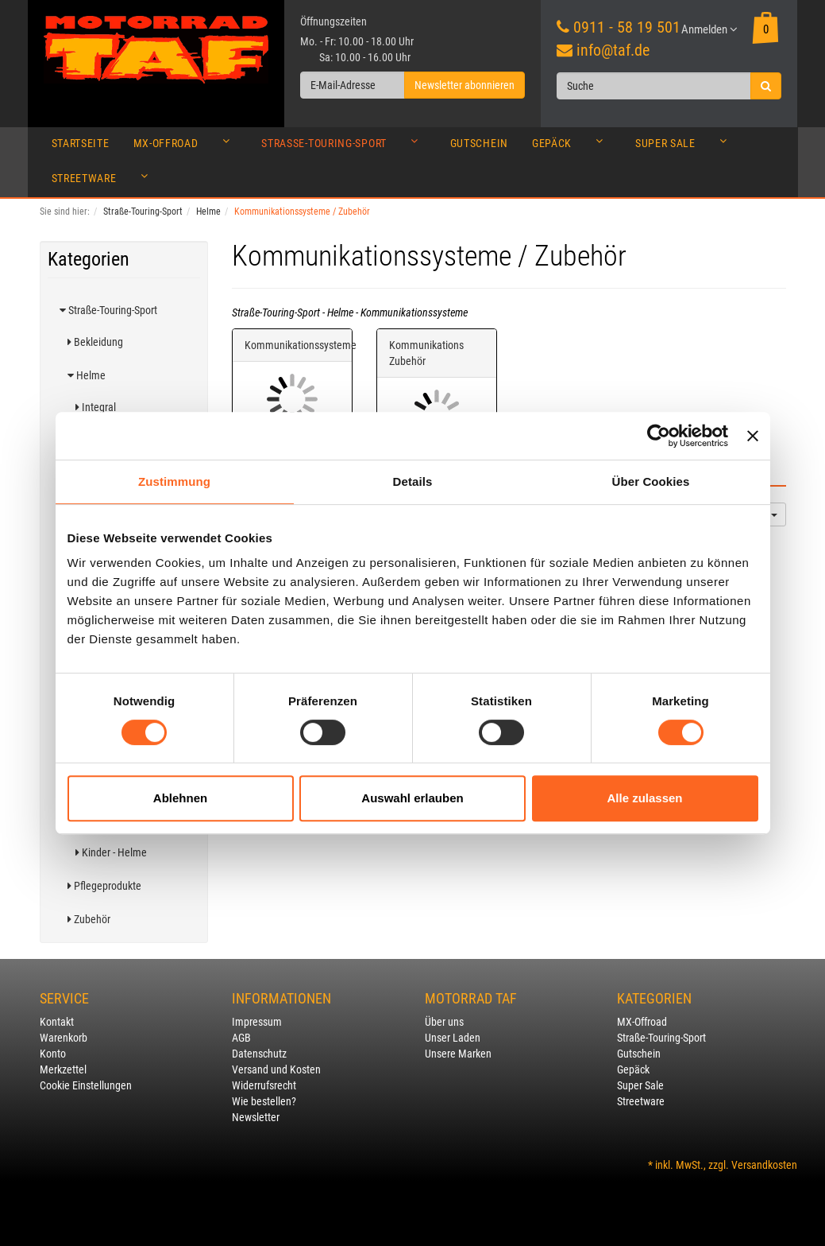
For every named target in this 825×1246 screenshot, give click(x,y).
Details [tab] (413, 481)
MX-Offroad (185, 147)
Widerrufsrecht (264, 1085)
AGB (241, 1037)
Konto (53, 1053)
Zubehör (88, 919)
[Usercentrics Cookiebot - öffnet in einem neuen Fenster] (658, 436)
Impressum (257, 1021)
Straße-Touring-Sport (343, 147)
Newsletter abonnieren (464, 85)
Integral (95, 407)
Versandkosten (764, 1165)
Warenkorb (63, 1037)
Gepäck (571, 147)
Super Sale (685, 147)
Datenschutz (259, 1053)
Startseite (81, 143)
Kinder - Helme (111, 852)
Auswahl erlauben (412, 798)
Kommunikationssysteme (301, 345)
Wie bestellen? (264, 1101)
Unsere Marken (458, 1053)
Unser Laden (452, 1037)
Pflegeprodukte (104, 885)
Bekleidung (95, 342)
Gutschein (479, 143)
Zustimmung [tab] (174, 481)
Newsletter (255, 1117)
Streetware (104, 182)
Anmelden (709, 29)
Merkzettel (63, 1069)
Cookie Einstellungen (86, 1085)
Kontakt (57, 1021)
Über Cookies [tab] (651, 481)
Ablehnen (180, 798)
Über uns (444, 1021)
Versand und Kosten (276, 1069)
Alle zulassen (644, 798)
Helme (86, 375)
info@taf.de (613, 50)
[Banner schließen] (752, 435)
